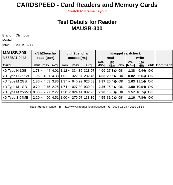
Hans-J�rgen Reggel (43, 106)
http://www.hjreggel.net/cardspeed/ (85, 106)
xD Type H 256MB (16, 76)
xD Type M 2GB (15, 81)
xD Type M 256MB (17, 92)
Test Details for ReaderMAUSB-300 (87, 25)
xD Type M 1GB (15, 87)
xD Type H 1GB (14, 70)
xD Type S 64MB (15, 97)
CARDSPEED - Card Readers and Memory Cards (87, 4)
